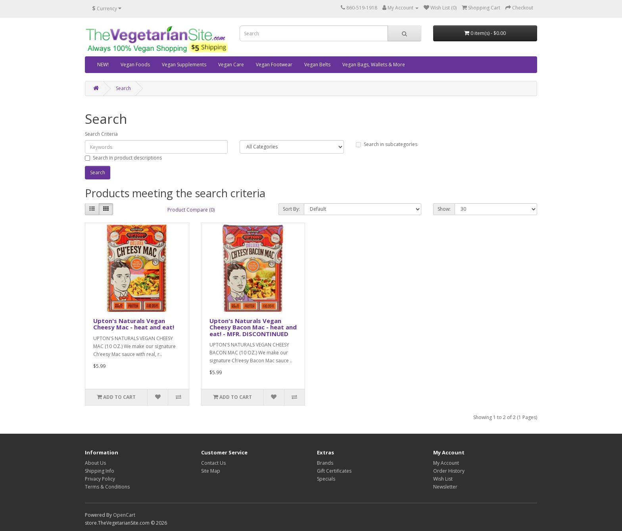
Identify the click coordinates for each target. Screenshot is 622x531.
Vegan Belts (317, 64)
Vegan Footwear (274, 64)
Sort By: (291, 209)
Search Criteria (101, 134)
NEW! (103, 64)
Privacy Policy (100, 478)
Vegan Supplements (184, 64)
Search (123, 88)
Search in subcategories (386, 144)
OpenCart (124, 515)
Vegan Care (231, 64)
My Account (446, 463)
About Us (95, 463)
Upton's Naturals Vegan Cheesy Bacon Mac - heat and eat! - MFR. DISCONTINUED (253, 327)
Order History (449, 471)
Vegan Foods (135, 64)
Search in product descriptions (123, 157)
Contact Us (213, 463)
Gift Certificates (334, 471)
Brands (325, 463)
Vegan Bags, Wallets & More (373, 64)
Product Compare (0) (191, 209)
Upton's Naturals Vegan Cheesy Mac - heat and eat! (133, 324)
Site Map (210, 471)
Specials (326, 478)
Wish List (443, 478)
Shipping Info (99, 471)
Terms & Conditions (107, 486)
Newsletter (445, 486)
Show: (444, 209)
